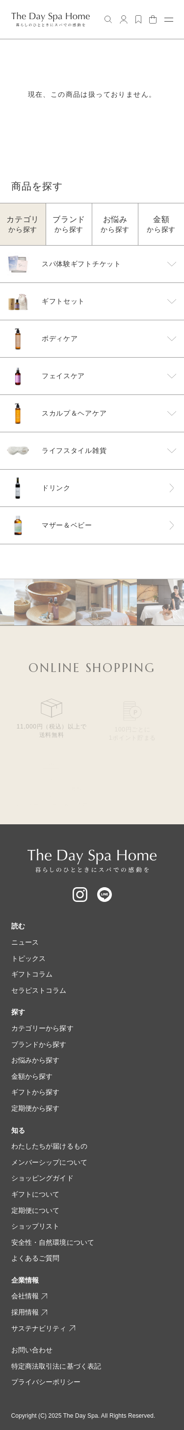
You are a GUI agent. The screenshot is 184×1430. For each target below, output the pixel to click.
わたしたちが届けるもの (49, 1146)
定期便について (35, 1210)
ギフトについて (35, 1194)
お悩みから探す (35, 1060)
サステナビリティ (43, 1328)
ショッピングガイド (42, 1178)
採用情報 (29, 1312)
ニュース (25, 942)
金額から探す (32, 1076)
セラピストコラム (39, 990)
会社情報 (29, 1296)
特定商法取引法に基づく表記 (56, 1366)
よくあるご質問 (35, 1258)
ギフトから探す (35, 1092)
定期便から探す (35, 1108)
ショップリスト (35, 1226)
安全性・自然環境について (53, 1242)
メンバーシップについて (49, 1162)
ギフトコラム (32, 974)
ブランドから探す (39, 1044)
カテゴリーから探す (42, 1028)
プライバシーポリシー (45, 1382)
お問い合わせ (32, 1350)
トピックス (28, 958)
